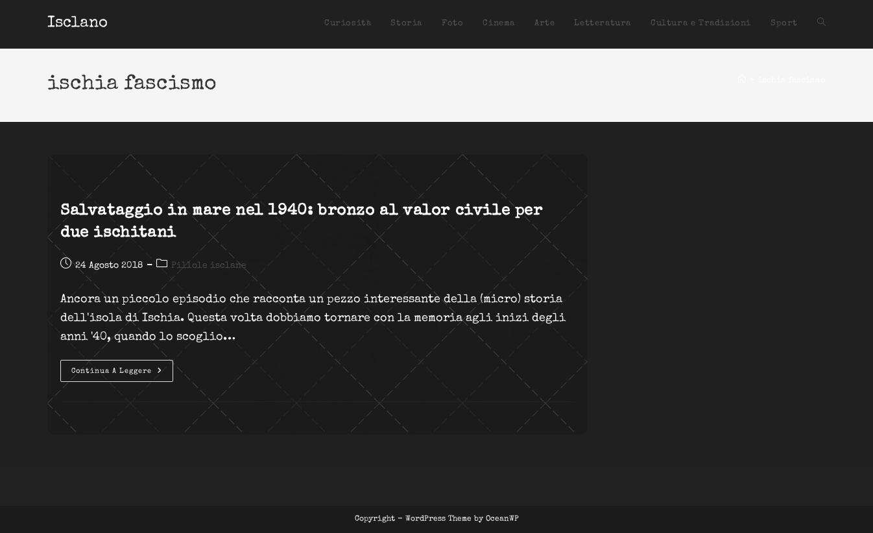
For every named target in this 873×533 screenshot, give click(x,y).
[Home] (741, 81)
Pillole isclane (208, 265)
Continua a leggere (122, 374)
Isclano (77, 23)
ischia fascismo (792, 81)
